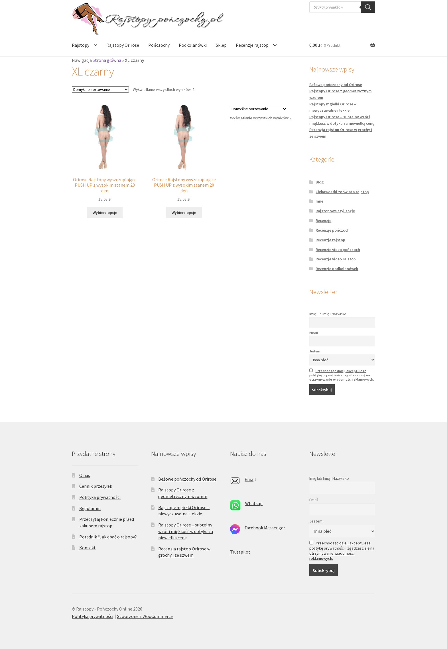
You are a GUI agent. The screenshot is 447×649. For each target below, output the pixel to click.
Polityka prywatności (100, 497)
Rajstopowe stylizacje (335, 210)
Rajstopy (80, 45)
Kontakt (87, 547)
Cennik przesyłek (95, 486)
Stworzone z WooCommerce (145, 616)
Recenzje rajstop (252, 45)
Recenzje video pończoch (338, 249)
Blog (320, 182)
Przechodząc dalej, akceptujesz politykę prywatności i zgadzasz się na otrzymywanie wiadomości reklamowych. (341, 375)
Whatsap (254, 503)
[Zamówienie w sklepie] (100, 89)
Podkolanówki (193, 45)
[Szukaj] (368, 7)
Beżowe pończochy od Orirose (335, 84)
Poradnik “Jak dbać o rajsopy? (108, 537)
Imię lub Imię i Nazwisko (327, 314)
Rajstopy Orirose (122, 45)
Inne (319, 201)
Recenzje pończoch (333, 230)
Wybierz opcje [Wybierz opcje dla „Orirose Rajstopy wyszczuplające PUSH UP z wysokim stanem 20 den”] (105, 212)
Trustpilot (240, 552)
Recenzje (323, 220)
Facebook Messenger (265, 527)
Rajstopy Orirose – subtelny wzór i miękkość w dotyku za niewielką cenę (185, 531)
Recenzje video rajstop (336, 259)
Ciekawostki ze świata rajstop (342, 191)
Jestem (314, 351)
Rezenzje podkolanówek (337, 268)
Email (313, 332)
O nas (84, 475)
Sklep (221, 45)
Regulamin (90, 508)
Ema (249, 479)
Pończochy (159, 45)
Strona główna (107, 60)
